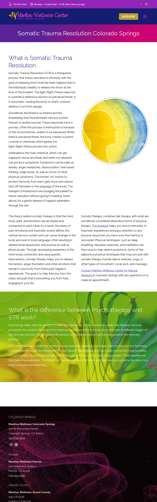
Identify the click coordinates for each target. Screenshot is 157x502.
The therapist (100, 225)
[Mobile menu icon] (145, 16)
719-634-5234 (17, 4)
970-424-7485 (17, 475)
